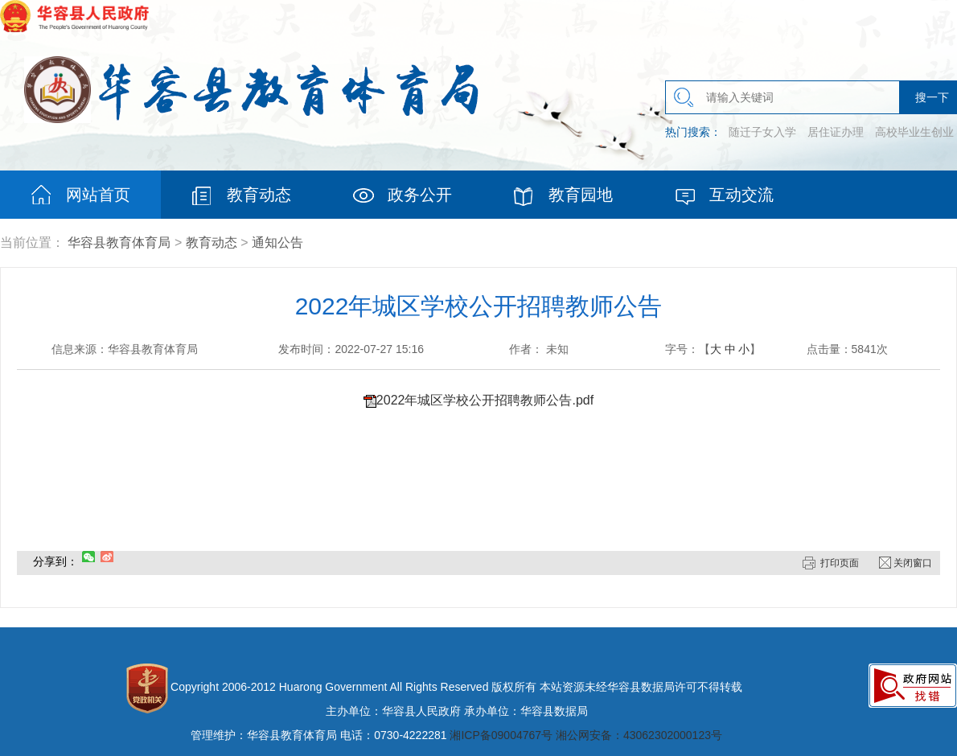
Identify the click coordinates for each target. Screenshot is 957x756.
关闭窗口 (912, 563)
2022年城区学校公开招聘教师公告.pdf (485, 400)
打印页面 (839, 563)
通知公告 (277, 242)
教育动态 (211, 242)
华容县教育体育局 (119, 242)
